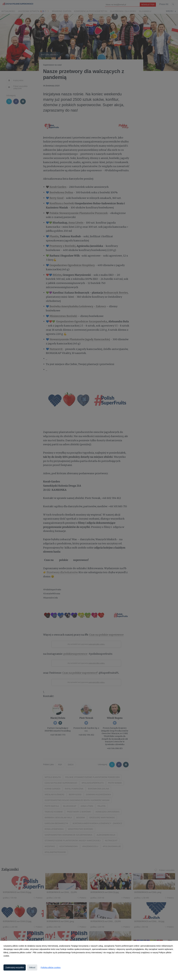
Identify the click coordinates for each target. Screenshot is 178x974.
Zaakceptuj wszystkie (14, 967)
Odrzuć (32, 967)
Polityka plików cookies (50, 967)
